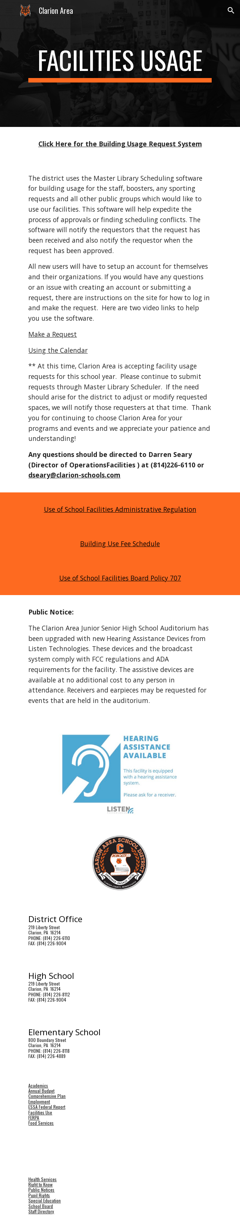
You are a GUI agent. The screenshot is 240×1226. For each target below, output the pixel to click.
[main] (119, 63)
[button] (9, 10)
